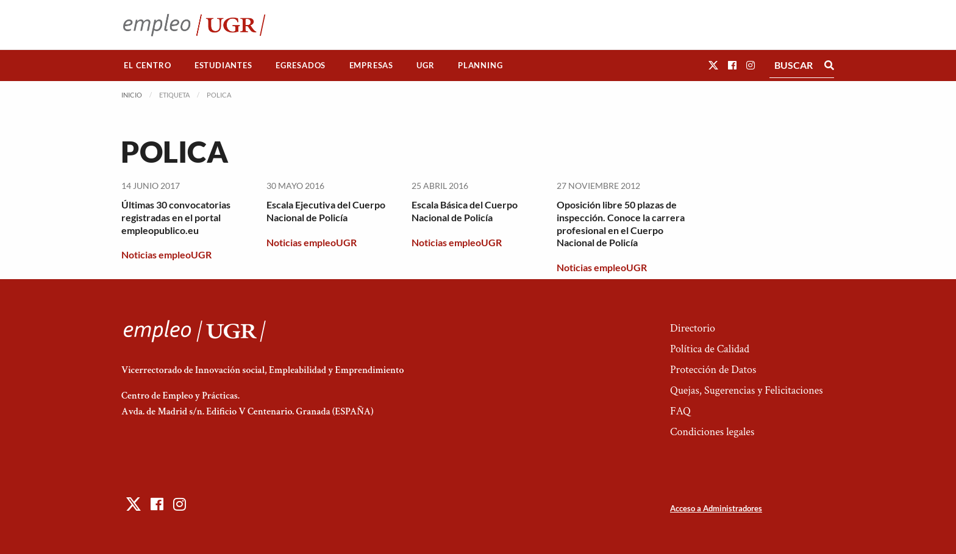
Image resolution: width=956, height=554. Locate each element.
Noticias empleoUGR (166, 254)
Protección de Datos (713, 370)
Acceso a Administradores (716, 508)
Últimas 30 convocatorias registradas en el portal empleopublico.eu (175, 217)
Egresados (301, 65)
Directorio (692, 328)
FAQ (680, 411)
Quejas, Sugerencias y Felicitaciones (746, 390)
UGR (425, 65)
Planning (480, 65)
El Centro (147, 65)
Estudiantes (223, 65)
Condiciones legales (712, 432)
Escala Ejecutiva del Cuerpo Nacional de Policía (325, 211)
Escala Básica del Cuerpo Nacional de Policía (465, 211)
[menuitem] (147, 65)
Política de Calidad (709, 349)
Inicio (131, 95)
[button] (713, 64)
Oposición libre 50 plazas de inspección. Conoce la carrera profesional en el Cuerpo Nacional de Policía (621, 223)
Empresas (371, 65)
